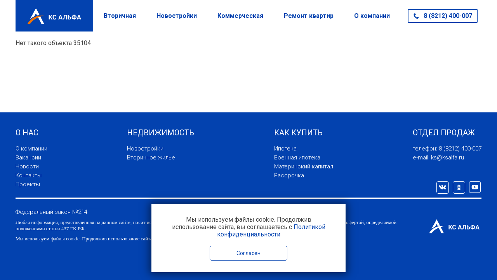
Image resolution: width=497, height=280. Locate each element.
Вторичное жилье (151, 157)
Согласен (248, 253)
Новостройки (176, 15)
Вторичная (120, 15)
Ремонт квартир (309, 15)
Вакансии (28, 157)
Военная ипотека (297, 157)
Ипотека (285, 148)
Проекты (28, 184)
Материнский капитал (303, 166)
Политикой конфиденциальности (271, 230)
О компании (372, 15)
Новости (27, 166)
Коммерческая (240, 15)
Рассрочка (289, 175)
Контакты (29, 175)
